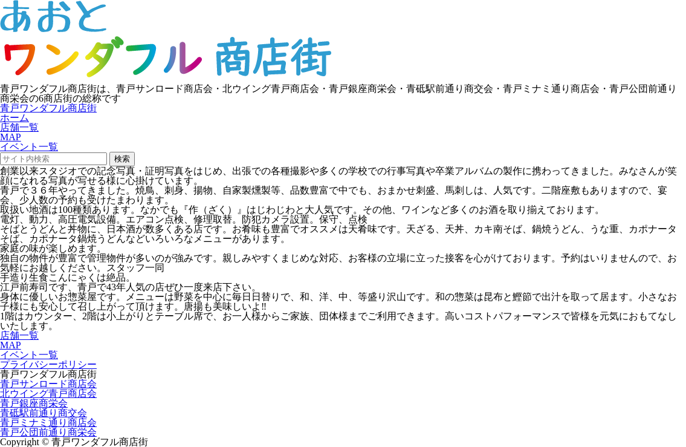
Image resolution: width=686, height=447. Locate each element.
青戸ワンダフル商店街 (48, 108)
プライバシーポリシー (48, 364)
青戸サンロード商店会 (48, 384)
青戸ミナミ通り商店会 (48, 422)
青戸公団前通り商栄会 (48, 432)
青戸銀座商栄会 (34, 403)
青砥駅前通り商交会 (43, 413)
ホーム (14, 118)
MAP (10, 137)
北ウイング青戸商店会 (48, 393)
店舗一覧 (19, 127)
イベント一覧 (29, 147)
